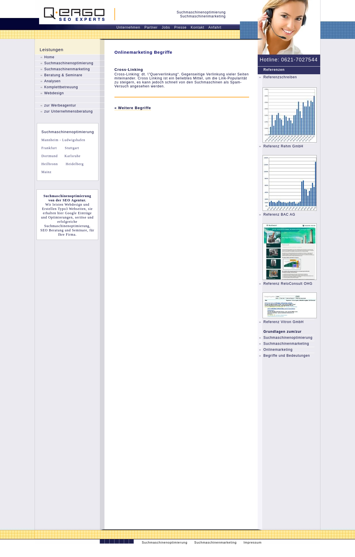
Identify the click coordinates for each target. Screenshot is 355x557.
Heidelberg (74, 164)
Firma (71, 235)
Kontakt (197, 27)
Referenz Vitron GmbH (283, 322)
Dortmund (49, 156)
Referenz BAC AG (279, 215)
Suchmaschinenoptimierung (68, 63)
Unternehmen (128, 27)
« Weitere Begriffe (132, 108)
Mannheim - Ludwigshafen (63, 140)
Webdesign (54, 93)
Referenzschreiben (280, 77)
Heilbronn (49, 164)
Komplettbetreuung (61, 87)
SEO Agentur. (74, 200)
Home (49, 57)
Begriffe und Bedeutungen (286, 356)
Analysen (52, 81)
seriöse (80, 217)
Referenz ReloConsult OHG (287, 284)
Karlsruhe (71, 156)
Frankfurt (49, 148)
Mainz (46, 172)
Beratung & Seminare (63, 75)
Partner (151, 27)
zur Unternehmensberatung (68, 111)
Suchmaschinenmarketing (67, 69)
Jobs (166, 27)
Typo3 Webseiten (72, 209)
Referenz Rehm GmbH (283, 146)
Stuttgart (71, 148)
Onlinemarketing (278, 350)
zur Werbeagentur (60, 105)
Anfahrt (214, 27)
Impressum (252, 542)
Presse (180, 27)
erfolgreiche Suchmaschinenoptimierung (66, 224)
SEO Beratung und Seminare (64, 230)
